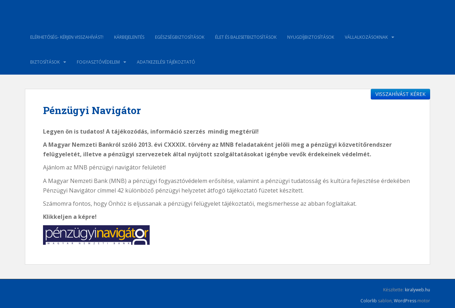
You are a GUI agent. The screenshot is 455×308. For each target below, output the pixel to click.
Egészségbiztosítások (179, 37)
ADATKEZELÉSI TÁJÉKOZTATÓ (166, 62)
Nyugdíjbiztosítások (310, 37)
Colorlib (368, 301)
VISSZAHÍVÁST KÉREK (400, 94)
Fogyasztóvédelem (98, 62)
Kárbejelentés (129, 37)
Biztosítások (45, 62)
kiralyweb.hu (417, 290)
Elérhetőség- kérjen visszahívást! (66, 37)
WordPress (405, 301)
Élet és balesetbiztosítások (246, 37)
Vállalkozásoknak (366, 37)
